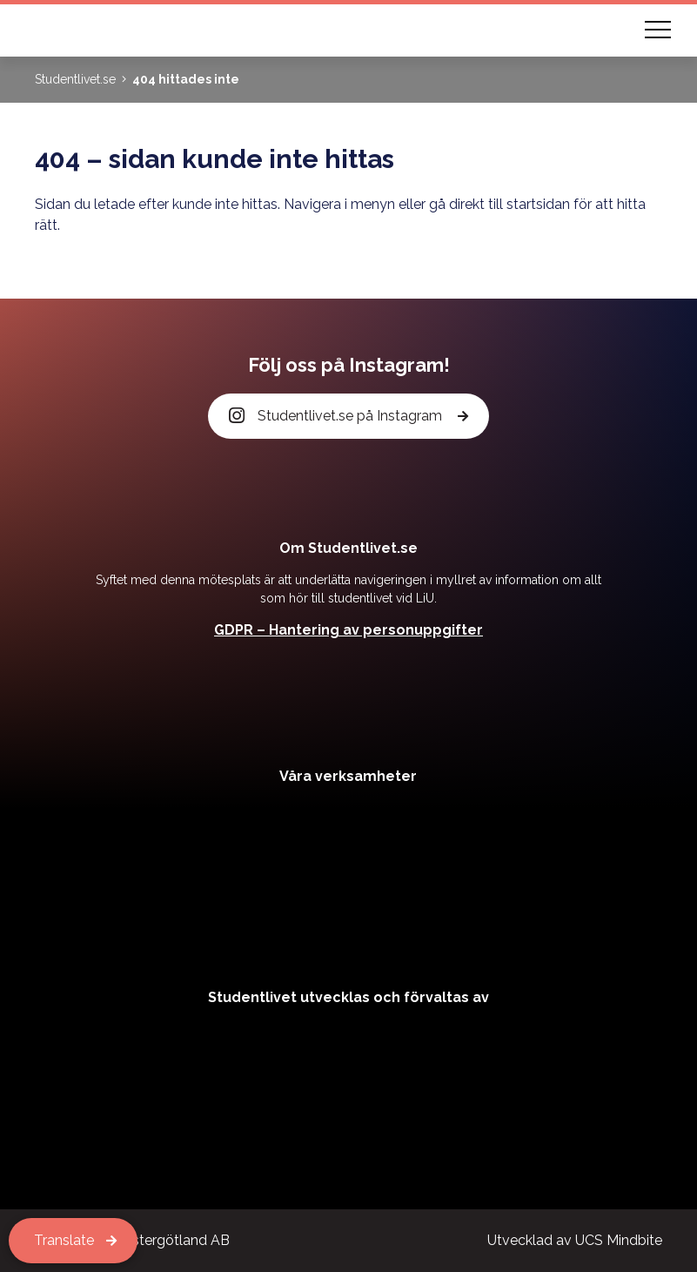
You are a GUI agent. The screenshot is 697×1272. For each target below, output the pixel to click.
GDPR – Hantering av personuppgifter (348, 630)
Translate (64, 1240)
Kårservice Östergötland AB (140, 1240)
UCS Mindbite (618, 1240)
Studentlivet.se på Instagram (337, 416)
